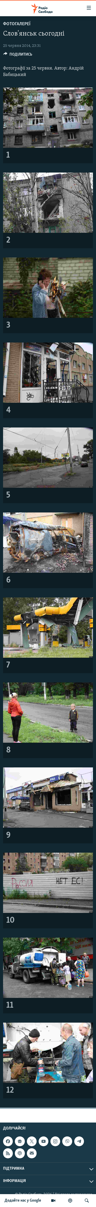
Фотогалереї (16, 24)
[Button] (17, 56)
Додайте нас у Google (23, 1201)
